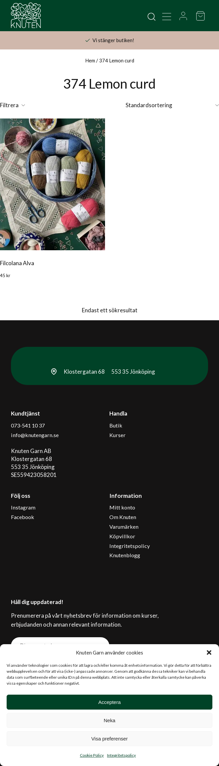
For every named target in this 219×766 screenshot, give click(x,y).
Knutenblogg (125, 543)
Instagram (24, 503)
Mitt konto (122, 503)
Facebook (23, 511)
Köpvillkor (122, 527)
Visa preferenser (109, 738)
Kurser (118, 432)
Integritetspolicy (121, 755)
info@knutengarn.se (36, 432)
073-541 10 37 (29, 424)
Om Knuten (123, 511)
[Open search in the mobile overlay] (151, 16)
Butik (116, 424)
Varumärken (124, 519)
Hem (90, 60)
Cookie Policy (92, 755)
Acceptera (109, 702)
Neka (109, 720)
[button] (209, 652)
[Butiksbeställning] (172, 105)
